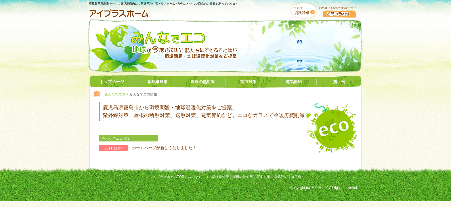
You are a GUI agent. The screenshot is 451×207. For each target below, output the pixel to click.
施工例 (339, 81)
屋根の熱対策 (203, 81)
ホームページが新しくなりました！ (164, 147)
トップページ (112, 81)
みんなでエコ (115, 94)
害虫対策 (248, 81)
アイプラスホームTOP (167, 177)
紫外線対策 (157, 81)
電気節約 (294, 81)
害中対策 (263, 177)
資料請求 (302, 13)
